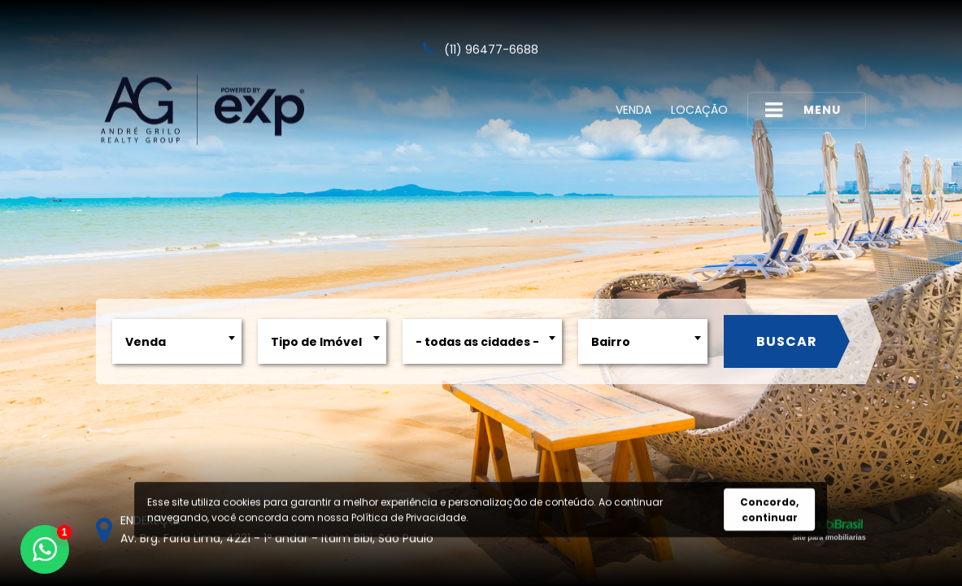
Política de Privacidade (408, 518)
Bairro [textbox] (608, 342)
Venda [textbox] (143, 342)
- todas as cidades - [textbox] (475, 342)
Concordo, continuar (769, 510)
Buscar (783, 341)
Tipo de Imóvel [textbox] (313, 342)
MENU (802, 109)
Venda (633, 109)
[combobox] (174, 341)
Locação (699, 109)
